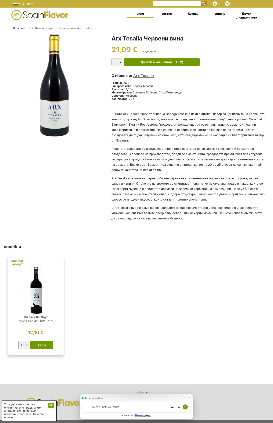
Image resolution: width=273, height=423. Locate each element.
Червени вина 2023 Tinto (32, 321)
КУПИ (42, 345)
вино (140, 14)
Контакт (144, 392)
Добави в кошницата (162, 62)
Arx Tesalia (143, 75)
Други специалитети (246, 15)
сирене (219, 14)
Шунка (193, 14)
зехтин (167, 14)
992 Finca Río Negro (17, 262)
